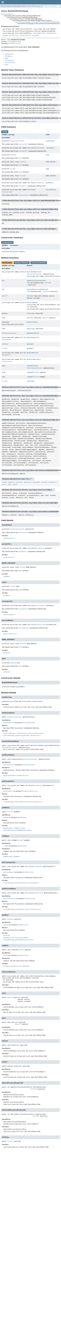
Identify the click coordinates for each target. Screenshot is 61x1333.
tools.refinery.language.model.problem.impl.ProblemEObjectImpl (37, 22)
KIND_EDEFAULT (51, 162)
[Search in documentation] (51, 6)
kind (47, 155)
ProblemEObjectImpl (14, 41)
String (12, 169)
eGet (28, 296)
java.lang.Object (6, 14)
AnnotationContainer (17, 141)
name (47, 169)
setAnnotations (32, 366)
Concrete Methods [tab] (39, 262)
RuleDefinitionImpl (33, 6)
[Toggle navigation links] (2, 2)
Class (47, 283)
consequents (50, 148)
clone (4, 482)
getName (29, 348)
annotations (50, 141)
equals (10, 482)
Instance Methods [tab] (21, 262)
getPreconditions (33, 359)
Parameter (39, 182)
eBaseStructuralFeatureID (36, 280)
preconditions (51, 189)
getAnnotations (32, 333)
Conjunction (7, 192)
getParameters (32, 353)
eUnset (29, 328)
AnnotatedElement (39, 33)
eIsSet (29, 313)
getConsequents (32, 337)
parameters (50, 182)
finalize (18, 482)
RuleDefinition (25, 35)
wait (3, 484)
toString (30, 381)
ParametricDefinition (10, 35)
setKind (29, 372)
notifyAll (51, 482)
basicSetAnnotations (34, 272)
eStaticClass (31, 322)
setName (29, 377)
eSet (28, 318)
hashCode (36, 482)
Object (4, 296)
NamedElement (51, 33)
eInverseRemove (32, 302)
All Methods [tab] (7, 262)
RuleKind (13, 155)
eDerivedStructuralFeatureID (37, 289)
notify (43, 482)
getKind (29, 344)
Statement (35, 35)
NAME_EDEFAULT (51, 176)
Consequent (40, 148)
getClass (27, 482)
